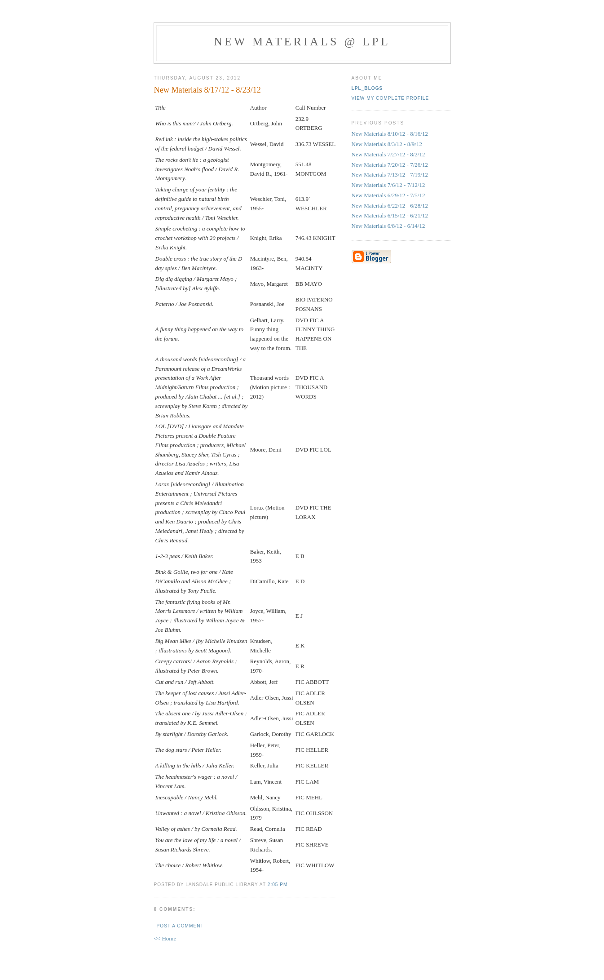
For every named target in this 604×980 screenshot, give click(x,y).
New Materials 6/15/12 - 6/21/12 (390, 215)
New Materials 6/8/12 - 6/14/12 (388, 225)
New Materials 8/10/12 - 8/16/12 (390, 133)
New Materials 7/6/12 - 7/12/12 (388, 185)
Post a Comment (180, 925)
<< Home (165, 938)
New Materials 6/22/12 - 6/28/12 (390, 205)
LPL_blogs (367, 88)
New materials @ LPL (302, 41)
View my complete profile (390, 98)
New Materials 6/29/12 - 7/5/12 (388, 195)
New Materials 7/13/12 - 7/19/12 (390, 174)
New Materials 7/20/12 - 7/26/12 (390, 164)
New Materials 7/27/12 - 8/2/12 (388, 154)
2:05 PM (278, 884)
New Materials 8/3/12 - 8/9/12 (387, 144)
